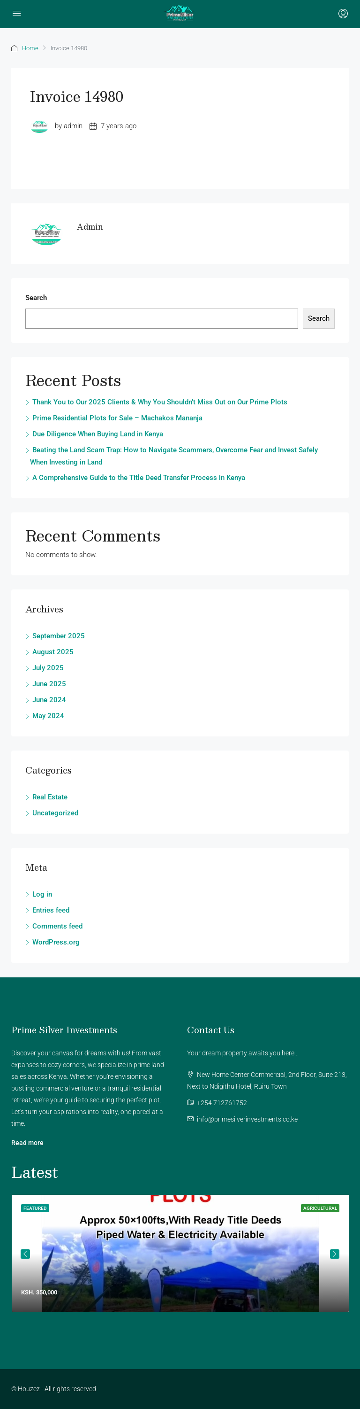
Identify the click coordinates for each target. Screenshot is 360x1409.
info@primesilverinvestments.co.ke (247, 1119)
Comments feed (57, 926)
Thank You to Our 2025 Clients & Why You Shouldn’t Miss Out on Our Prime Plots (159, 402)
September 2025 (58, 636)
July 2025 (48, 668)
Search (36, 298)
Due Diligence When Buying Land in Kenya (97, 434)
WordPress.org (56, 942)
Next (334, 1254)
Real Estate (50, 797)
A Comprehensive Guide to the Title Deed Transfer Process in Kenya (138, 477)
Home (30, 48)
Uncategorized (55, 813)
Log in (42, 894)
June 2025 (49, 684)
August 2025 (53, 652)
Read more (27, 1142)
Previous (25, 1254)
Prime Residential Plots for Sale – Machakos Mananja (117, 418)
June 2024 (49, 700)
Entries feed (50, 910)
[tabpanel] (180, 1253)
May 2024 (48, 716)
